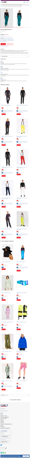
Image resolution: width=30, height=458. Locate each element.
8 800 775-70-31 (4, 441)
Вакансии (2, 421)
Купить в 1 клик (10, 44)
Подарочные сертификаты (5, 428)
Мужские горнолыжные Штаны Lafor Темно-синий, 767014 (7, 198)
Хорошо (26, 456)
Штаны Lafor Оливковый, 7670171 (6, 351)
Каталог (2, 413)
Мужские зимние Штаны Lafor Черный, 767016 (22, 106)
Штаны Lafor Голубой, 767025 (21, 261)
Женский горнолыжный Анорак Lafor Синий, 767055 (22, 352)
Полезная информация (5, 417)
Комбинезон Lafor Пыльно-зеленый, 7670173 (7, 381)
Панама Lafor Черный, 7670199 (6, 261)
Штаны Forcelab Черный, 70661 (6, 105)
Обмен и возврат (4, 418)
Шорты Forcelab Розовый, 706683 (21, 380)
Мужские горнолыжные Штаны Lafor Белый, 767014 (22, 198)
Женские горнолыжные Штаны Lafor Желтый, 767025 (22, 229)
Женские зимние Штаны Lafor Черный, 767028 (7, 136)
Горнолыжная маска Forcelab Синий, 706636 (22, 293)
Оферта (2, 425)
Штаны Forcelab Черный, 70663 (6, 228)
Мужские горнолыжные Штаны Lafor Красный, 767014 (22, 167)
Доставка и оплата (4, 415)
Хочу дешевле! (3, 36)
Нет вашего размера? (4, 41)
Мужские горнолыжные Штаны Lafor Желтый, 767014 (22, 136)
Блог (1, 414)
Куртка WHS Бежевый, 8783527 (6, 292)
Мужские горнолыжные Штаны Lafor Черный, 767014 (7, 167)
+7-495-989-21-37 (4, 436)
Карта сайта (3, 426)
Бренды (2, 419)
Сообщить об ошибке (4, 410)
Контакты (2, 422)
